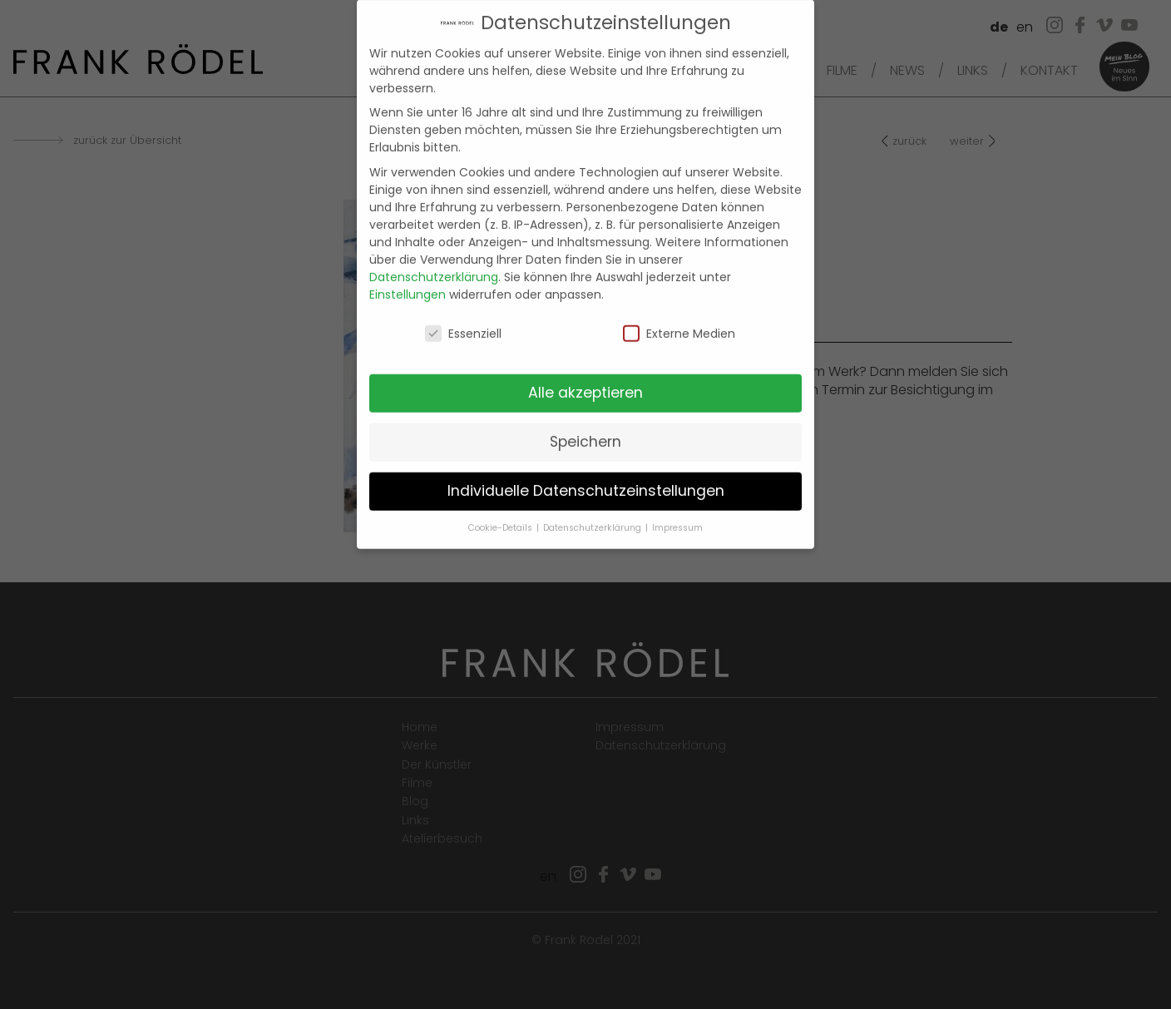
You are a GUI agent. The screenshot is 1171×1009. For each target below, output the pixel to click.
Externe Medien (679, 320)
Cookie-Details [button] (501, 514)
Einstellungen (407, 280)
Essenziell (463, 320)
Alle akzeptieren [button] (585, 379)
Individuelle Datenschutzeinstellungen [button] (585, 477)
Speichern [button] (585, 428)
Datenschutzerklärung (433, 263)
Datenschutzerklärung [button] (593, 514)
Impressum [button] (677, 514)
